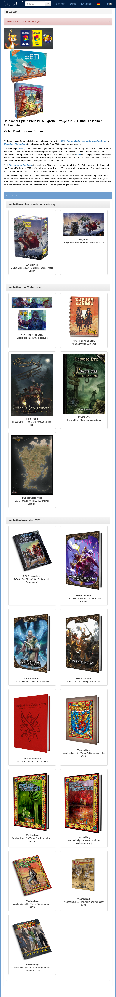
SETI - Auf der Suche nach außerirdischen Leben (84, 141)
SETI (21, 148)
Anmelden (87, 4)
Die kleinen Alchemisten (15, 144)
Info (73, 4)
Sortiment (59, 4)
